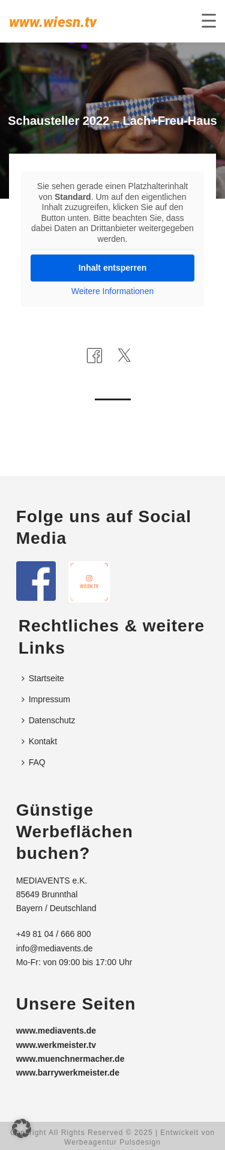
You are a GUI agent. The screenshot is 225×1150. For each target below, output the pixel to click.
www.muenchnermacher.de (70, 1059)
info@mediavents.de (54, 948)
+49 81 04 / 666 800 (53, 934)
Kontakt (39, 741)
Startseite (43, 678)
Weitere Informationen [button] (112, 291)
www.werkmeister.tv (56, 1045)
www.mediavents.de (56, 1030)
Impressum (46, 699)
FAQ (34, 762)
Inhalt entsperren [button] (113, 267)
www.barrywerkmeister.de (67, 1072)
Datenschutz (49, 720)
